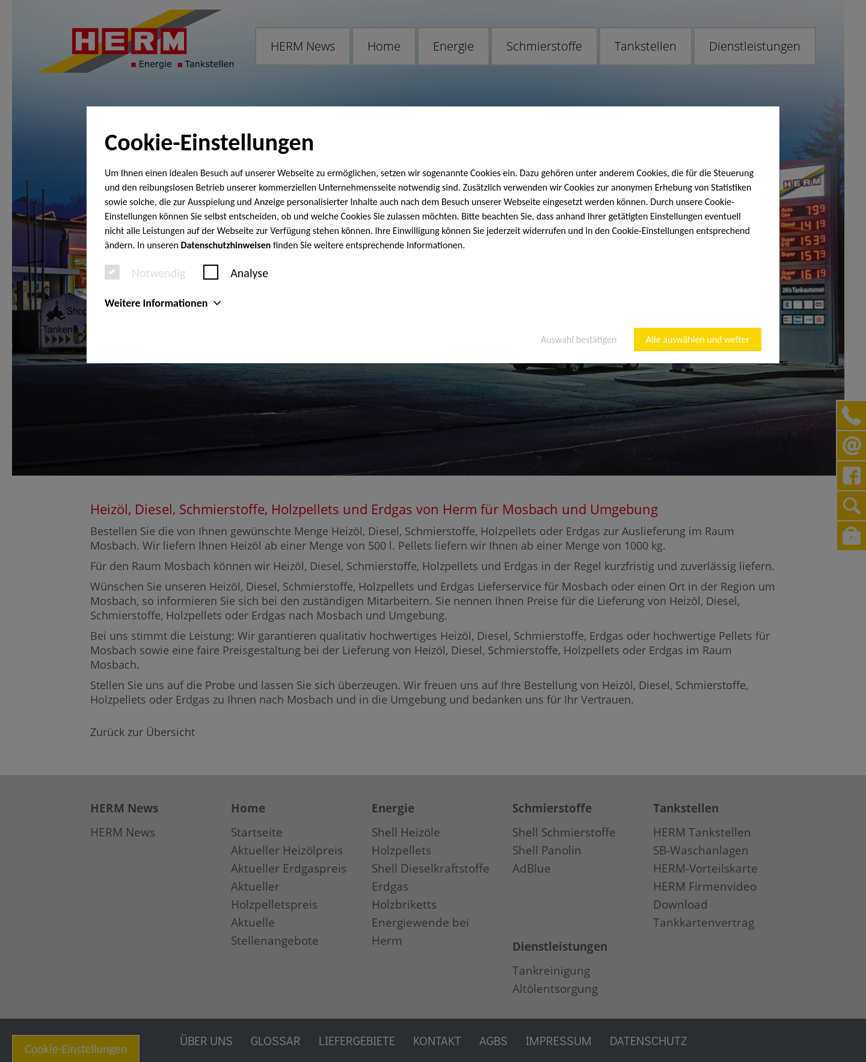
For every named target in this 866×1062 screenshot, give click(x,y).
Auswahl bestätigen (578, 339)
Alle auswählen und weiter (697, 339)
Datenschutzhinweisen (226, 245)
